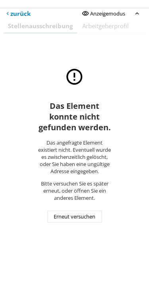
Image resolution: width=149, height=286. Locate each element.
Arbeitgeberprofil (105, 26)
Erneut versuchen (74, 216)
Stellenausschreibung (40, 26)
